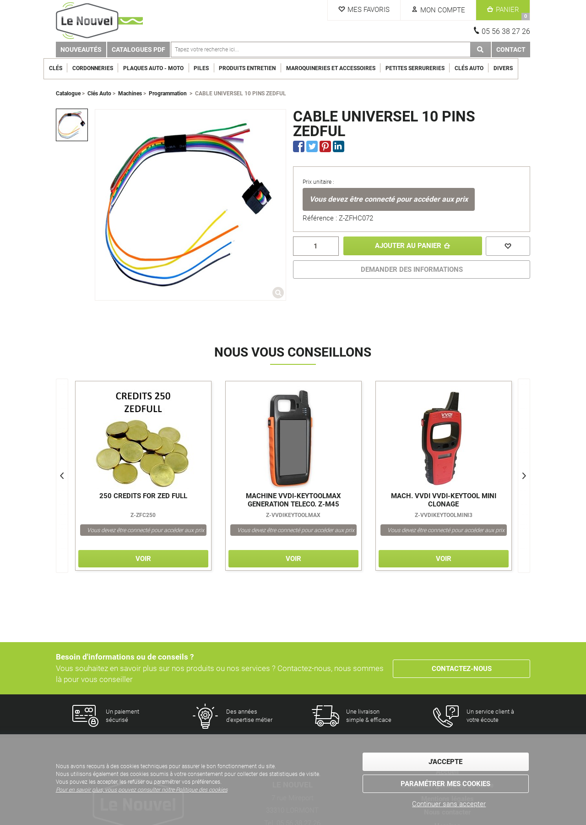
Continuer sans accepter (449, 804)
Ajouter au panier (407, 246)
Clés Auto (481, 68)
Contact (511, 49)
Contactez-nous (462, 668)
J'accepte (445, 762)
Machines (130, 93)
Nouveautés (81, 49)
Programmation (168, 93)
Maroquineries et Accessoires (342, 68)
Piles (213, 68)
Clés (67, 68)
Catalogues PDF (138, 49)
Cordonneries (104, 68)
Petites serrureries (426, 68)
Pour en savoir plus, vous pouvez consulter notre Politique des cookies (142, 790)
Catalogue (68, 93)
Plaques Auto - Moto (166, 68)
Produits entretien (259, 68)
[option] (72, 125)
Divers (515, 68)
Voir (143, 559)
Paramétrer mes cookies (445, 784)
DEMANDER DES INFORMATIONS (412, 269)
